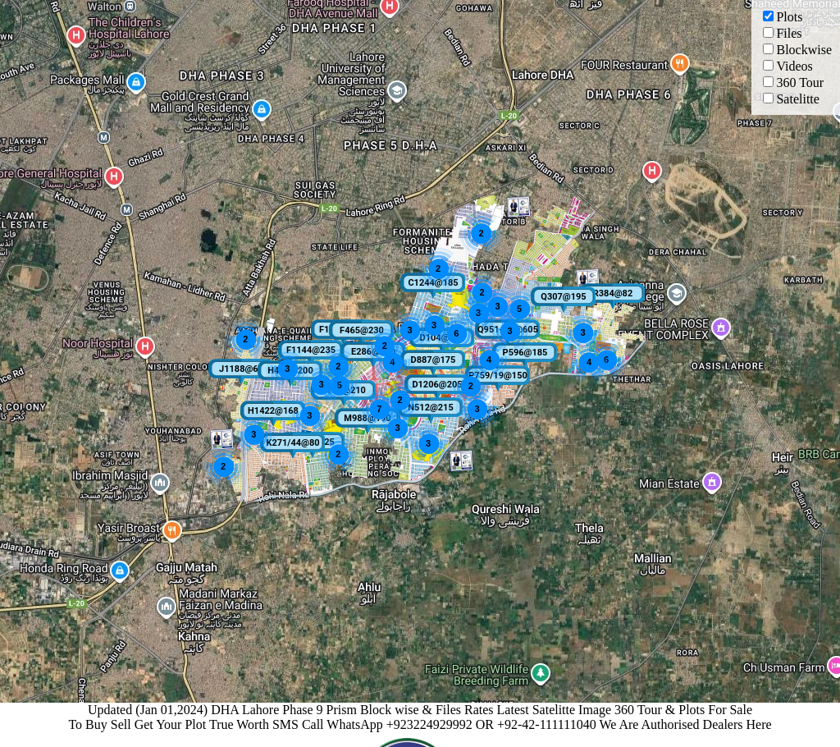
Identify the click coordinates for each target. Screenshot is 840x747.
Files (782, 33)
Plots (782, 17)
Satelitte (791, 99)
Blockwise (797, 50)
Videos (787, 66)
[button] (441, 342)
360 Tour (793, 82)
